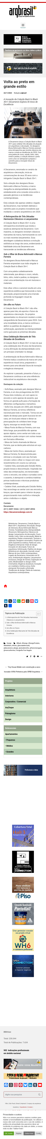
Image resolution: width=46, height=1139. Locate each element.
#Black (18, 643)
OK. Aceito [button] (8, 1133)
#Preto (14, 645)
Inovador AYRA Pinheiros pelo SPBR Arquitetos (22, 672)
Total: (6, 1038)
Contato (30, 1107)
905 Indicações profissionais (16, 1050)
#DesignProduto (33, 643)
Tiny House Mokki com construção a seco (24, 667)
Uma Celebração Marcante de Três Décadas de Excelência (23, 632)
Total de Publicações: (13, 1042)
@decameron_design (11, 648)
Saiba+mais (29, 1133)
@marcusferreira (9, 650)
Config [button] (38, 1133)
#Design (25, 643)
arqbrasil (23, 93)
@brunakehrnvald (23, 645)
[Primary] (23, 25)
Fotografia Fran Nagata (24, 650)
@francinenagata (36, 648)
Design (9, 643)
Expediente (23, 1107)
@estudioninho (24, 648)
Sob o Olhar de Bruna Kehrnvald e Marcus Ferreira (21, 624)
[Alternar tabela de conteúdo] (37, 614)
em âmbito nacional (12, 1053)
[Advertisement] (19, 803)
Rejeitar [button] (18, 1133)
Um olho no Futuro (13, 628)
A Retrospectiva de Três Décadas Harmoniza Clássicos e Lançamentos (22, 618)
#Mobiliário (8, 645)
